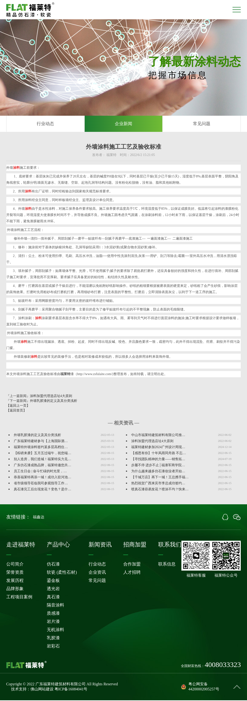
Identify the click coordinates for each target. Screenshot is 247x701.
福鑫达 (38, 518)
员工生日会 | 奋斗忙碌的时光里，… (40, 472)
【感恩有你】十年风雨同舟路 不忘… (158, 454)
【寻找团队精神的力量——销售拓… (158, 460)
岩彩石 (53, 646)
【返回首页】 (16, 411)
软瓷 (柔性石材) (62, 573)
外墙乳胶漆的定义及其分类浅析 (53, 401)
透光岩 (53, 589)
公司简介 (15, 564)
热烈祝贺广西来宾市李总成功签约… (158, 484)
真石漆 (53, 597)
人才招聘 (132, 573)
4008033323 (223, 665)
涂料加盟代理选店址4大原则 (51, 396)
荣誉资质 (15, 573)
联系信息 (167, 564)
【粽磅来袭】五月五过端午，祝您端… (42, 454)
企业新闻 (123, 124)
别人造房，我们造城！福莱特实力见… (42, 460)
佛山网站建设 (42, 690)
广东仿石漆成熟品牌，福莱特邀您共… (42, 466)
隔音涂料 (55, 605)
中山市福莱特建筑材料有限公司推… (158, 436)
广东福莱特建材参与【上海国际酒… (41, 442)
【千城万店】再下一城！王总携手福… (160, 478)
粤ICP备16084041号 (71, 690)
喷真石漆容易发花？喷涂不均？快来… (160, 490)
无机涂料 (55, 630)
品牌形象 (15, 589)
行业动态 (45, 124)
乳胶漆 (53, 638)
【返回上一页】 (18, 406)
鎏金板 (53, 581)
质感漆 (53, 614)
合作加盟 (132, 564)
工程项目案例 (19, 597)
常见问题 (201, 124)
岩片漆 (53, 622)
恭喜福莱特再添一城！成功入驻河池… (42, 478)
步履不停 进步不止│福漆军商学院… (158, 466)
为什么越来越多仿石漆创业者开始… (158, 472)
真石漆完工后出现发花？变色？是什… (42, 490)
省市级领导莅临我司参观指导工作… (41, 484)
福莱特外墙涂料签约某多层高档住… (41, 448)
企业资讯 (97, 573)
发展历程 (15, 581)
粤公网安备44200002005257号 (200, 687)
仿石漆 (53, 564)
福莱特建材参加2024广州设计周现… (158, 448)
